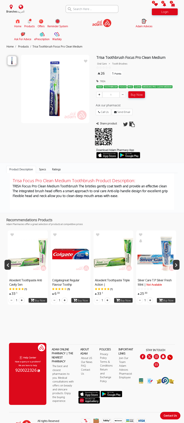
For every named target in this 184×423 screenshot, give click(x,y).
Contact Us (170, 415)
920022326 (27, 370)
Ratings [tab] (56, 169)
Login (164, 12)
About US (86, 358)
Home (10, 46)
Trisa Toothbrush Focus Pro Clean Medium (57, 46)
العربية (20, 11)
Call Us (103, 112)
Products (23, 46)
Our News (86, 362)
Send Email (122, 112)
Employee (125, 377)
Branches (11, 11)
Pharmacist (125, 373)
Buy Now (137, 95)
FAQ (83, 365)
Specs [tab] (42, 169)
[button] (162, 5)
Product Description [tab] (21, 169)
